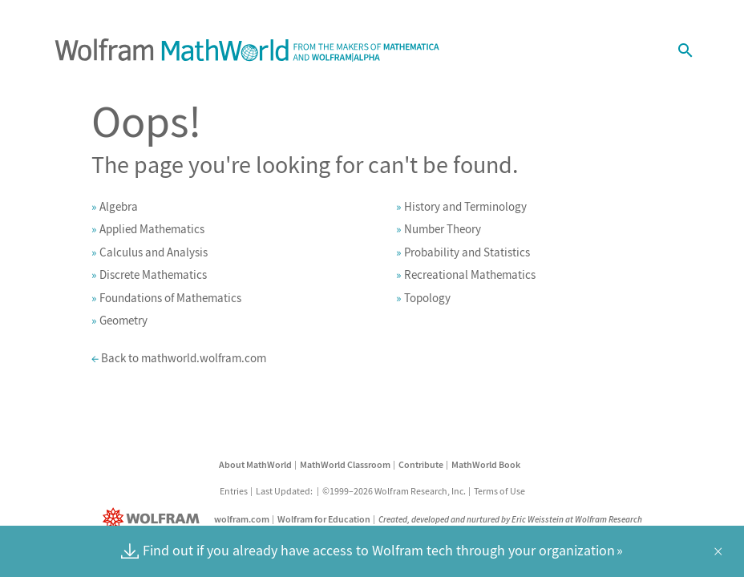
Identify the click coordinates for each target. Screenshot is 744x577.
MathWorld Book (485, 464)
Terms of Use (499, 491)
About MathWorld (255, 464)
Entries (234, 491)
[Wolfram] (154, 519)
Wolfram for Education (323, 519)
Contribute (420, 464)
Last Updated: (285, 491)
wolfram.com (241, 519)
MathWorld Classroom (345, 464)
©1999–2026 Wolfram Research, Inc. (394, 491)
